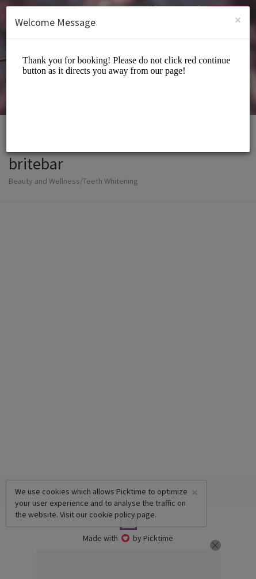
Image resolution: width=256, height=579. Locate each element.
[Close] (238, 20)
